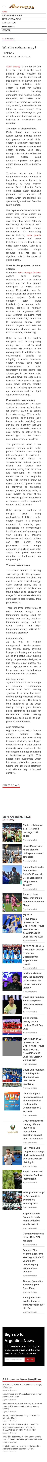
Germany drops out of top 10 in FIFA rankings (33, 1237)
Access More (8, 820)
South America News (12, 15)
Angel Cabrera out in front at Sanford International (32, 1175)
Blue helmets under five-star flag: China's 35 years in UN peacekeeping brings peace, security (22, 1406)
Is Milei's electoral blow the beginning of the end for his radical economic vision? (33, 980)
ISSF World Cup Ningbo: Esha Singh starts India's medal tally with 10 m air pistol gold (33, 1155)
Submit (30, 1359)
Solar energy (13, 66)
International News (11, 19)
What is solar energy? (19, 47)
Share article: (11, 785)
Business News (9, 23)
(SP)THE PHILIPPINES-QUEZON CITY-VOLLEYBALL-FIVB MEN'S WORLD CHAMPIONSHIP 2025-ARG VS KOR (33, 926)
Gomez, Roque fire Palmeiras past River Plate (33, 1285)
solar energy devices (29, 272)
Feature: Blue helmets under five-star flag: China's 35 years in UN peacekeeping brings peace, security (33, 1261)
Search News (8, 26)
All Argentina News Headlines (22, 1379)
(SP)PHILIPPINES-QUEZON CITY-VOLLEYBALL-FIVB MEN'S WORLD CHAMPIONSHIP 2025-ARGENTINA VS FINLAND (33, 1050)
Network (6, 30)
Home (4, 12)
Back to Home (9, 38)
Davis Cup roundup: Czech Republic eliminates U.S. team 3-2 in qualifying (33, 1077)
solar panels (34, 235)
